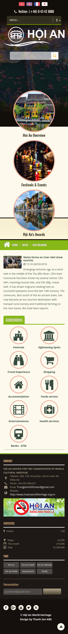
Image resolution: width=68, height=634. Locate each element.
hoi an (11, 564)
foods (45, 571)
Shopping (49, 372)
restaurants (28, 571)
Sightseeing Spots (49, 347)
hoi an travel (28, 564)
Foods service (49, 396)
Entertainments (19, 421)
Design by (36, 619)
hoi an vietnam (44, 564)
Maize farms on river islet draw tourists (43, 258)
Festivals (18, 347)
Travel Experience (18, 372)
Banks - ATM (18, 445)
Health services (49, 421)
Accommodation (18, 396)
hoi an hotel (11, 571)
